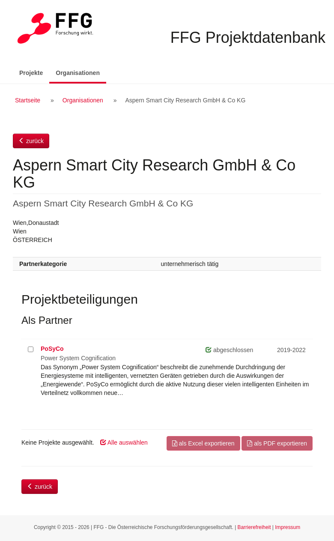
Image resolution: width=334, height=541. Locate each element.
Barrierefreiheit (254, 527)
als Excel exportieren (203, 443)
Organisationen (81, 72)
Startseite (27, 100)
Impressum (287, 527)
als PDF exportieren (277, 443)
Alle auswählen (124, 442)
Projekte (31, 72)
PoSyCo (52, 348)
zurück (31, 140)
